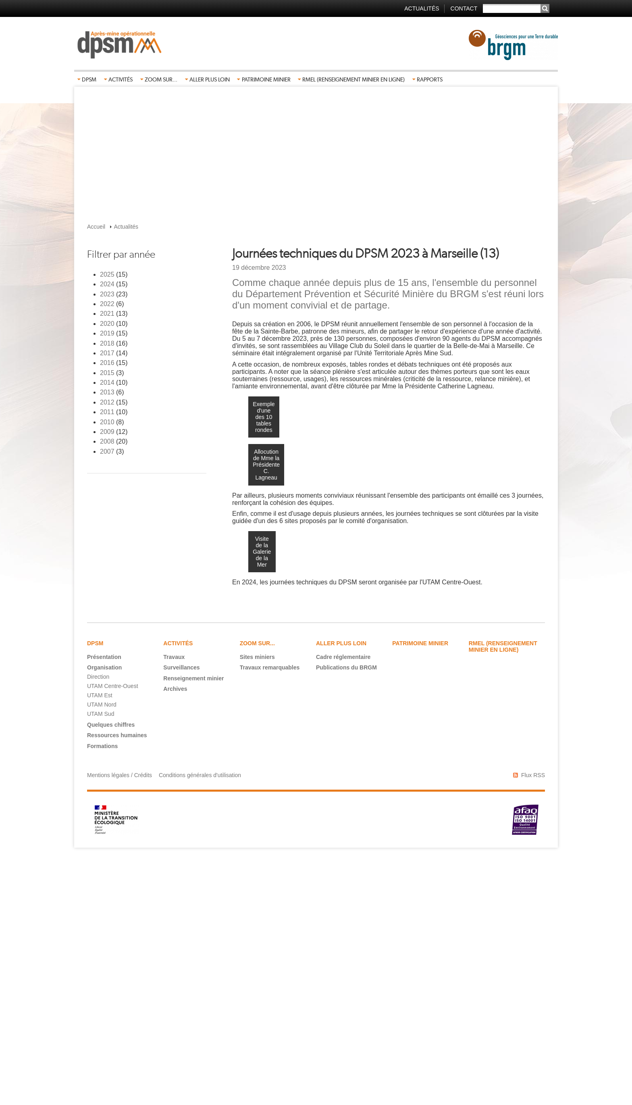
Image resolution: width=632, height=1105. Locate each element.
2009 (107, 431)
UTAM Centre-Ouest (112, 930)
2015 (107, 372)
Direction (98, 921)
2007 (107, 451)
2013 (107, 392)
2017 (107, 353)
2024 (107, 284)
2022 (107, 303)
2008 (107, 441)
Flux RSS (533, 1019)
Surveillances (181, 912)
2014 (107, 382)
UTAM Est (99, 939)
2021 (107, 313)
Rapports (430, 79)
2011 (107, 412)
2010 (107, 422)
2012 (107, 402)
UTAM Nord (101, 949)
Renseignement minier (193, 922)
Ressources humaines (117, 979)
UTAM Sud (100, 958)
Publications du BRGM (346, 912)
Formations (102, 990)
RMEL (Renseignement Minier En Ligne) (353, 79)
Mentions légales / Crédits (119, 1019)
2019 (107, 333)
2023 (107, 294)
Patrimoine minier (266, 79)
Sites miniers (257, 901)
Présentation (104, 901)
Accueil (96, 226)
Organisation (104, 912)
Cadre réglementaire (343, 901)
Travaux (174, 901)
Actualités (421, 8)
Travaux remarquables (270, 912)
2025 (107, 274)
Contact (464, 8)
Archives (175, 933)
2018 (107, 343)
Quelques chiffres (111, 969)
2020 (107, 323)
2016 (107, 362)
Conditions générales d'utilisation (200, 1019)
